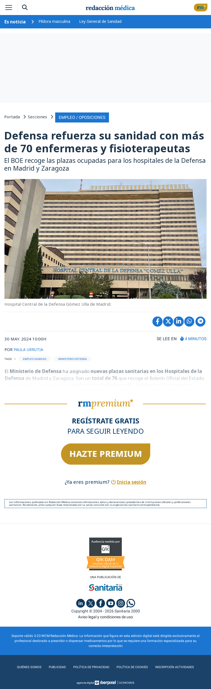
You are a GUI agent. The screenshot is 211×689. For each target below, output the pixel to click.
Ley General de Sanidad (100, 21)
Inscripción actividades (175, 666)
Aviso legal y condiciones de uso (105, 616)
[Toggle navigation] (8, 7)
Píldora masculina (54, 21)
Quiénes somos (28, 666)
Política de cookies (132, 666)
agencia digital (85, 681)
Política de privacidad (90, 666)
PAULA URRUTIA (30, 348)
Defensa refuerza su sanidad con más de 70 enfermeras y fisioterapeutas (104, 141)
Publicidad (55, 666)
